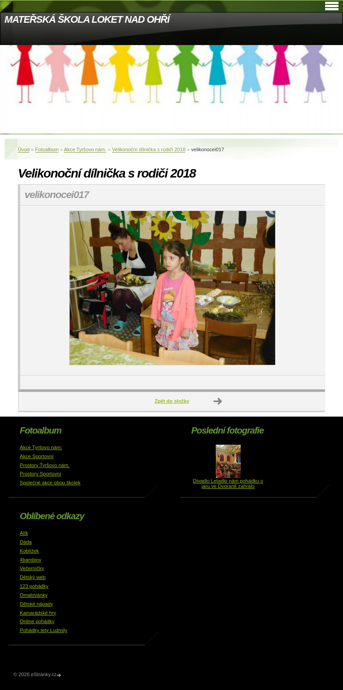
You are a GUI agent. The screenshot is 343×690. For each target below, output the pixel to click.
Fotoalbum (47, 149)
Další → (218, 401)
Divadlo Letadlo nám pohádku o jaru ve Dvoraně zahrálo (228, 483)
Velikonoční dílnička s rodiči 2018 (149, 149)
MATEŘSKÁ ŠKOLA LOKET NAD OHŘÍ (86, 19)
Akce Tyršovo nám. (85, 149)
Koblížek (29, 551)
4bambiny (31, 559)
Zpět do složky (172, 401)
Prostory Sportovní (40, 473)
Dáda (26, 542)
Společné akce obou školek (50, 482)
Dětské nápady (36, 604)
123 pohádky (34, 586)
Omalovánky (33, 595)
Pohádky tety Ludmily (43, 630)
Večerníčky (32, 568)
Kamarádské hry (38, 613)
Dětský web (33, 577)
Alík (24, 533)
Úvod (23, 149)
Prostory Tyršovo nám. (45, 465)
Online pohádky (37, 621)
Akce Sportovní (37, 456)
